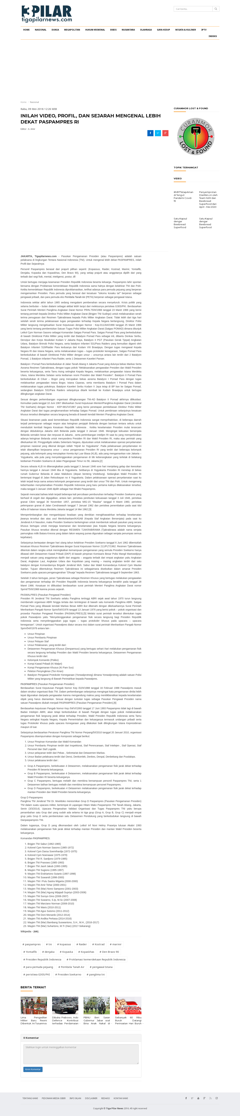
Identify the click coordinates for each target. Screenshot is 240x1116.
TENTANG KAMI (30, 1098)
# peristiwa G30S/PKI (36, 974)
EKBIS (113, 29)
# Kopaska (66, 951)
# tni (49, 944)
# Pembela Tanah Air (71, 967)
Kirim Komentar (33, 1069)
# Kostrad (98, 944)
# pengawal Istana (101, 967)
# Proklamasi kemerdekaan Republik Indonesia (96, 959)
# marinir (116, 944)
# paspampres (31, 944)
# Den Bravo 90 (109, 951)
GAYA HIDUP (163, 29)
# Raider (81, 944)
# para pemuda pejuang (38, 967)
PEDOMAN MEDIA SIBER (54, 1098)
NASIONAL (40, 29)
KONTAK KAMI (121, 1098)
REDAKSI (105, 1098)
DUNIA (55, 29)
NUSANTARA (128, 29)
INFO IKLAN (75, 1098)
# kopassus (64, 944)
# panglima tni (96, 974)
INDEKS (213, 36)
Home (24, 102)
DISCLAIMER (91, 1098)
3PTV (204, 29)
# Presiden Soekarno (68, 974)
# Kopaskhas (86, 951)
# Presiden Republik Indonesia (42, 959)
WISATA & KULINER (185, 29)
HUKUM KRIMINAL (95, 29)
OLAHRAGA (146, 29)
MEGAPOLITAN (72, 29)
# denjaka (48, 951)
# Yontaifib (30, 951)
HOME (26, 29)
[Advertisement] (120, 70)
